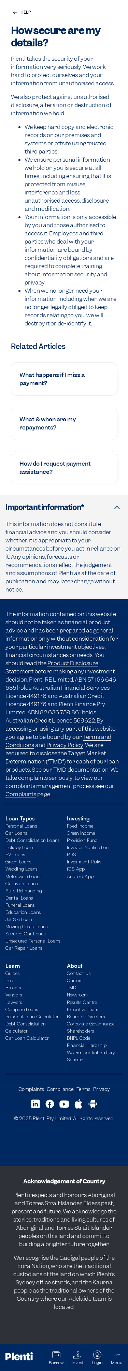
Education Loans (23, 912)
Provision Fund (82, 840)
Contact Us (79, 973)
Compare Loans (22, 1009)
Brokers (13, 987)
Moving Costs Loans (26, 926)
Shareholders (80, 1031)
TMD (71, 987)
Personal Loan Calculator (32, 1016)
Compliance (60, 1089)
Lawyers (13, 1002)
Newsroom (77, 994)
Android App (80, 876)
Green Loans (18, 861)
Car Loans (16, 833)
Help (9, 980)
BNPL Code (78, 1038)
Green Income (81, 833)
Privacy (101, 1089)
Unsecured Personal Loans (32, 941)
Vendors (13, 994)
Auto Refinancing (23, 890)
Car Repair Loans (23, 948)
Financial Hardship (86, 1045)
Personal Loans (21, 826)
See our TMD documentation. (70, 769)
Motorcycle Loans (23, 876)
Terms (83, 1089)
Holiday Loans (20, 847)
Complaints (20, 794)
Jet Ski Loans (19, 919)
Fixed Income (80, 826)
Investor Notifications (89, 847)
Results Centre (82, 1002)
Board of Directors (86, 1016)
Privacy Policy (64, 745)
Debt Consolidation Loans (32, 840)
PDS (71, 854)
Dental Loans (19, 898)
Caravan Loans (21, 883)
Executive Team (83, 1009)
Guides (12, 973)
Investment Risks (84, 861)
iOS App (76, 869)
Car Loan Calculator (27, 1038)
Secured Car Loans (25, 933)
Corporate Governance (90, 1023)
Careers (75, 980)
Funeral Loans (20, 905)
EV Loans (15, 854)
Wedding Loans (21, 869)
